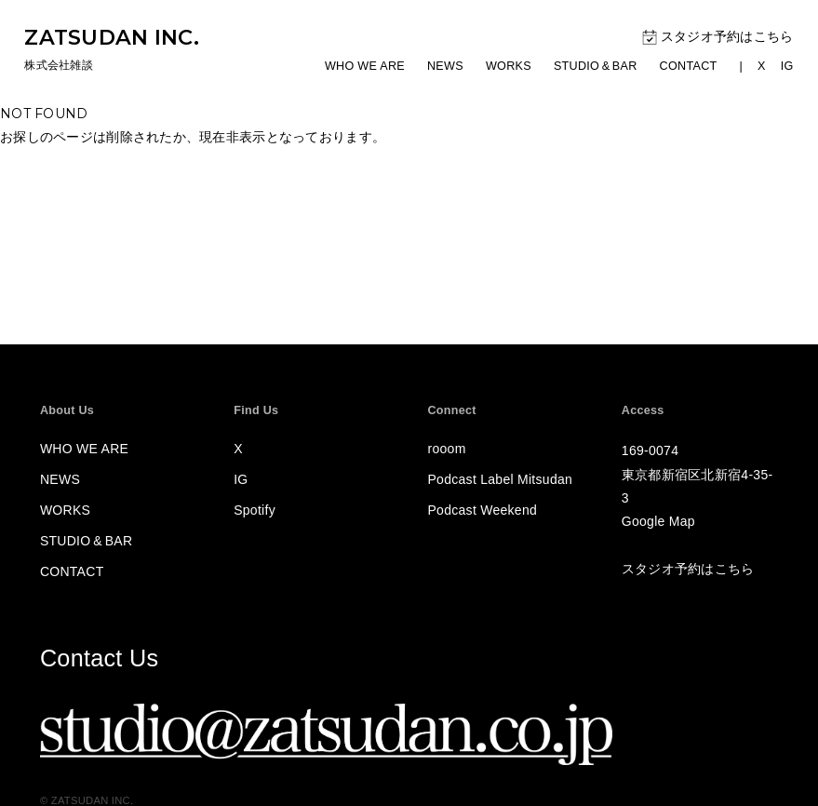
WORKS (508, 66)
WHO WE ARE (365, 66)
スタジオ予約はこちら (718, 37)
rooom (447, 448)
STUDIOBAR (595, 66)
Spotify (254, 510)
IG (787, 66)
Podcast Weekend (483, 510)
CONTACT (688, 66)
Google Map (658, 521)
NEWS (445, 66)
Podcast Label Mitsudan (500, 479)
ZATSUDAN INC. (111, 37)
